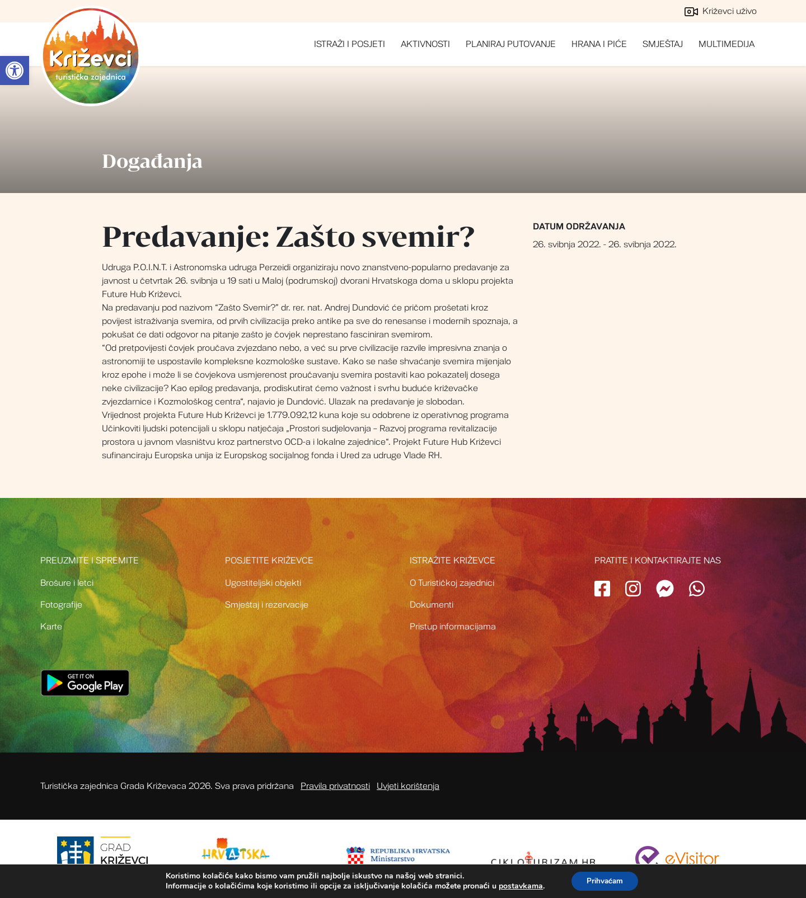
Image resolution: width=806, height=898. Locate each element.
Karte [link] (51, 626)
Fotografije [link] (61, 604)
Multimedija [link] (727, 44)
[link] (14, 70)
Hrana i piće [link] (599, 44)
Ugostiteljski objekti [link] (263, 583)
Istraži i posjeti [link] (349, 44)
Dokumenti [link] (431, 604)
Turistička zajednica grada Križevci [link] (90, 56)
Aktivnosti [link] (425, 44)
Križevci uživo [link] (721, 11)
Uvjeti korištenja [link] (408, 786)
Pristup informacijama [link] (453, 626)
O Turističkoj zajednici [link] (452, 583)
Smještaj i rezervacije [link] (266, 604)
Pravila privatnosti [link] (335, 786)
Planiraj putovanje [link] (511, 44)
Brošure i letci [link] (66, 583)
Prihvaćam (604, 880)
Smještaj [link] (663, 44)
